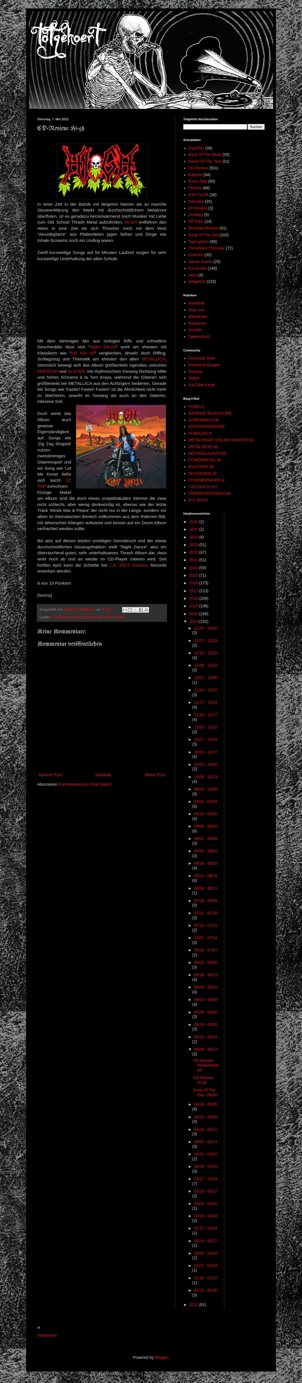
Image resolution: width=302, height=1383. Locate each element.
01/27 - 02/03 (205, 1265)
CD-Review (61, 617)
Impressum (47, 1335)
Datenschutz (199, 336)
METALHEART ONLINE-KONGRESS (221, 440)
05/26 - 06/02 (205, 1012)
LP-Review (197, 208)
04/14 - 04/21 (205, 1129)
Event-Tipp (197, 181)
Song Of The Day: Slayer (205, 1092)
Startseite (103, 775)
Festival (195, 188)
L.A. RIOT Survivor (128, 565)
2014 (194, 614)
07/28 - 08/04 (205, 900)
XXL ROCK (198, 500)
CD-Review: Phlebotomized (206, 1065)
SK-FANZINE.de (202, 473)
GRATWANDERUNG (206, 426)
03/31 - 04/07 (205, 1154)
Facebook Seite (202, 358)
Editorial (195, 174)
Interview (196, 201)
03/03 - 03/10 (205, 1203)
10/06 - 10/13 (205, 777)
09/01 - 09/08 (205, 838)
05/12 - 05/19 (205, 1037)
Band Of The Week (205, 154)
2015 (194, 606)
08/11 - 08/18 (205, 875)
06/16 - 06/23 (205, 975)
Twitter (194, 378)
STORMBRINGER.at (206, 480)
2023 (194, 544)
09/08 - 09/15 (205, 826)
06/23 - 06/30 (205, 962)
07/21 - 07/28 (205, 913)
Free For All (198, 194)
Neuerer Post (50, 775)
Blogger (161, 1357)
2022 (194, 552)
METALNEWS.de (203, 446)
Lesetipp (195, 214)
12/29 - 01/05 (205, 628)
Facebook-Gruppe (204, 365)
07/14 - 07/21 (205, 925)
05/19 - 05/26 (205, 1024)
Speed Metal (92, 617)
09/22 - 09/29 (205, 801)
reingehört (197, 281)
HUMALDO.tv (200, 433)
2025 (194, 529)
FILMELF (196, 406)
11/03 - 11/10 (205, 727)
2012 (194, 1304)
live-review (197, 268)
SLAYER (76, 371)
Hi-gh (76, 617)
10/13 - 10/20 (205, 764)
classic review (200, 261)
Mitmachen (197, 316)
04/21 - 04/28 (205, 1117)
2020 (194, 568)
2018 (194, 583)
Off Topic (196, 221)
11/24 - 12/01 (205, 690)
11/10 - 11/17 (205, 714)
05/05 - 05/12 (205, 1049)
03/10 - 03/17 (205, 1191)
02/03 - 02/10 (205, 1253)
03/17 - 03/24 (205, 1179)
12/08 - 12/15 (205, 665)
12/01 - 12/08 (205, 677)
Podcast (195, 371)
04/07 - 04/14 (205, 1141)
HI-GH (131, 222)
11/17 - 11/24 (205, 702)
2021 (194, 560)
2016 (194, 598)
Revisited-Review (203, 228)
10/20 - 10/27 (205, 752)
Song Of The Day (203, 235)
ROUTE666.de (201, 466)
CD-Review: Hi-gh (203, 1080)
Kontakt (195, 330)
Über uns (196, 310)
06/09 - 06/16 (205, 987)
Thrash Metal (114, 617)
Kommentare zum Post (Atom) (85, 784)
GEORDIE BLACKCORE (210, 413)
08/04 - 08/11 (205, 888)
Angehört (196, 148)
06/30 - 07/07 (205, 950)
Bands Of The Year (204, 161)
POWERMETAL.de (204, 460)
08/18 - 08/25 (205, 863)
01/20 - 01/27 (205, 1278)
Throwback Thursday (206, 248)
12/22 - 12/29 (205, 640)
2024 (194, 537)
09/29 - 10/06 (205, 789)
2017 (194, 591)
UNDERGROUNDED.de (209, 493)
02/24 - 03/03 (205, 1216)
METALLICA (153, 358)
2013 (194, 621)
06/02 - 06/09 (205, 999)
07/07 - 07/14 (205, 937)
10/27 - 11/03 (205, 739)
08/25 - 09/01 (205, 851)
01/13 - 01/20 (205, 1290)
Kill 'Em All (82, 353)
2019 (194, 575)
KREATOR (47, 371)
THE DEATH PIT (203, 487)
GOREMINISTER (203, 420)
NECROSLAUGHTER (207, 453)
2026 (194, 521)
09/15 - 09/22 (205, 814)
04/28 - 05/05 (205, 1104)
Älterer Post (155, 775)
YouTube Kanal (201, 385)
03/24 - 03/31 (205, 1166)
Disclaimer (197, 323)
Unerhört (195, 255)
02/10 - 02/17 (205, 1241)
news (193, 275)
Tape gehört (198, 241)
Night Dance (103, 346)
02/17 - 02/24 (205, 1228)
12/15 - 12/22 (205, 653)
